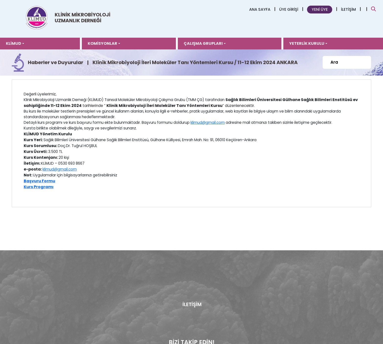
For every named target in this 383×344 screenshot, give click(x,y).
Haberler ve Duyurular (55, 62)
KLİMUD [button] (13, 43)
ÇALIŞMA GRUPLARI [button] (203, 43)
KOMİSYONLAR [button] (102, 43)
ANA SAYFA (259, 9)
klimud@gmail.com (208, 122)
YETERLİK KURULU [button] (306, 43)
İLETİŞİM (348, 9)
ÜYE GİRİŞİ (288, 9)
